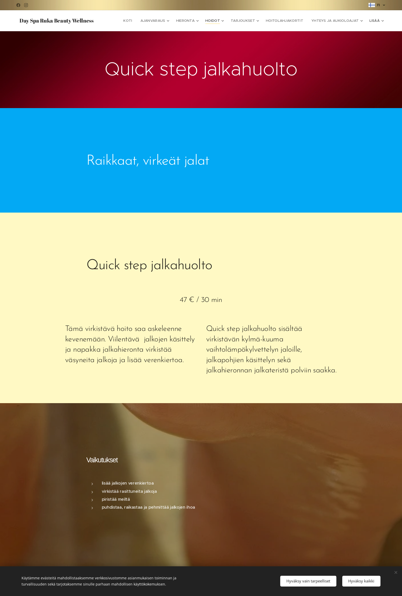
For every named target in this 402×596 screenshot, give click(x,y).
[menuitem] (136, 20)
